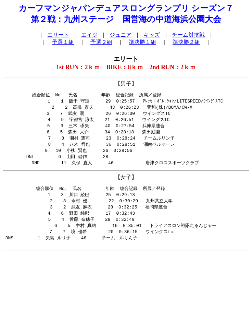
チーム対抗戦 (188, 35)
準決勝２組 (186, 42)
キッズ (151, 35)
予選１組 (63, 42)
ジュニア (120, 35)
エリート (58, 35)
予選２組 (101, 42)
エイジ (89, 35)
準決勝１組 (142, 42)
